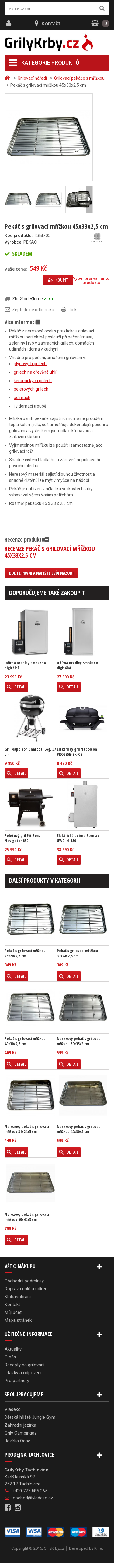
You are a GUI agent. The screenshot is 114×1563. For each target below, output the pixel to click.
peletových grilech (31, 389)
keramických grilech (33, 380)
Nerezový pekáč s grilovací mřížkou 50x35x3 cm (79, 1041)
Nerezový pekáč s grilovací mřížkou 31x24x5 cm (27, 1129)
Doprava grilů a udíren (26, 1288)
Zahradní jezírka (20, 1425)
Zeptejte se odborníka (33, 309)
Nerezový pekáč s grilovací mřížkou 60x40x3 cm (27, 1217)
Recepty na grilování (24, 1365)
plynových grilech (30, 363)
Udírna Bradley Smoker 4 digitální (25, 665)
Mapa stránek (18, 1320)
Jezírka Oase (17, 1441)
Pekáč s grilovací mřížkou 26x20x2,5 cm (25, 953)
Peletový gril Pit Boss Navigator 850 (22, 838)
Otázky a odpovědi (23, 1372)
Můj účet (13, 1312)
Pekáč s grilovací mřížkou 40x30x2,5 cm (25, 1041)
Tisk (73, 309)
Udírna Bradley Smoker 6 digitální (77, 665)
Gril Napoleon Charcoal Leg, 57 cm (30, 752)
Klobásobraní (18, 1296)
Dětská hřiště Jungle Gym (30, 1417)
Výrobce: (13, 242)
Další (89, 199)
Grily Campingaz (21, 1433)
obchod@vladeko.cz (33, 1498)
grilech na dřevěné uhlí (35, 372)
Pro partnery (17, 1380)
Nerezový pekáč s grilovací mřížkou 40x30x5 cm (79, 1129)
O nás (10, 1357)
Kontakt (51, 23)
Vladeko (13, 1409)
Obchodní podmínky (24, 1281)
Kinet (98, 1548)
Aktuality (13, 1349)
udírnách (22, 397)
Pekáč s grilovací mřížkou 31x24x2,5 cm (77, 953)
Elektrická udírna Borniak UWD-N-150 (78, 838)
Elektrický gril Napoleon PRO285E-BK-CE (77, 752)
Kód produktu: (19, 235)
